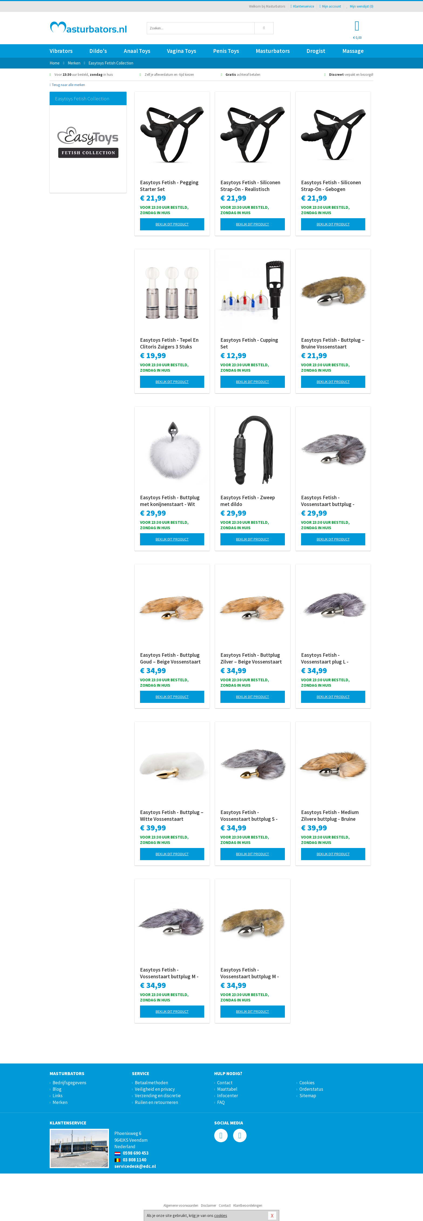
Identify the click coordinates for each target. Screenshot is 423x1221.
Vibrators (61, 50)
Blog (57, 1089)
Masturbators (273, 50)
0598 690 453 (131, 1153)
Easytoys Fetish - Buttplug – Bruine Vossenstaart (332, 343)
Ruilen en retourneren (156, 1102)
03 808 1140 (130, 1160)
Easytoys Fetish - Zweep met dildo (247, 500)
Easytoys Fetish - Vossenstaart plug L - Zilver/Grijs (325, 658)
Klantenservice (302, 6)
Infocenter (227, 1096)
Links (58, 1096)
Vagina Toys (181, 50)
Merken (60, 1102)
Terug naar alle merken (67, 85)
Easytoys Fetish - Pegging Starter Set (169, 185)
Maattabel (227, 1089)
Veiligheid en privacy (155, 1089)
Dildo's (98, 50)
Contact (225, 1083)
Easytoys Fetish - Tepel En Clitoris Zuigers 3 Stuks (169, 343)
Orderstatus (311, 1089)
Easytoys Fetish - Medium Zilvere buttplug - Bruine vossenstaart (330, 815)
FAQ (221, 1102)
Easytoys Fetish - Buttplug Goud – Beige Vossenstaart (170, 658)
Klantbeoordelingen (247, 1205)
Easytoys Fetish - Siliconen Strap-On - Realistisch (250, 185)
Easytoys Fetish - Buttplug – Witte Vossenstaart (171, 815)
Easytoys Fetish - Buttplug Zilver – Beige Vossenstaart (251, 658)
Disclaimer (208, 1205)
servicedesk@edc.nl (135, 1166)
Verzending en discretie (158, 1096)
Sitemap (307, 1096)
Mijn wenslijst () (359, 6)
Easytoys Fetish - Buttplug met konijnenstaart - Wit (170, 500)
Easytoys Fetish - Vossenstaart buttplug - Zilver (327, 501)
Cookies (307, 1083)
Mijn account (330, 6)
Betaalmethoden (151, 1083)
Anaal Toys (137, 50)
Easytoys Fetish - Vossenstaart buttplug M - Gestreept (249, 973)
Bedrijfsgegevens (69, 1083)
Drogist (315, 50)
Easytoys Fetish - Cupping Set (249, 343)
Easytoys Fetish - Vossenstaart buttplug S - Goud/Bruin (249, 815)
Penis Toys (226, 50)
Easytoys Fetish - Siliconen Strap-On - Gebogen (331, 185)
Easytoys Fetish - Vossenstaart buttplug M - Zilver (169, 973)
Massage (353, 50)
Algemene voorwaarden (180, 1205)
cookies (220, 1215)
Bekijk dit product (172, 224)
